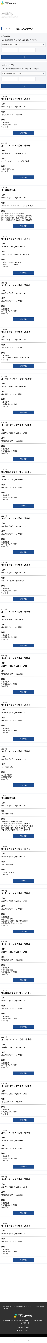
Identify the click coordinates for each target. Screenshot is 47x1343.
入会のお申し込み (24, 1287)
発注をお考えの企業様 (23, 1293)
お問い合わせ (40, 1306)
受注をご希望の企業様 (23, 1299)
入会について (23, 1281)
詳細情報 (23, 133)
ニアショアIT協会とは (6, 1307)
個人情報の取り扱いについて (23, 1306)
